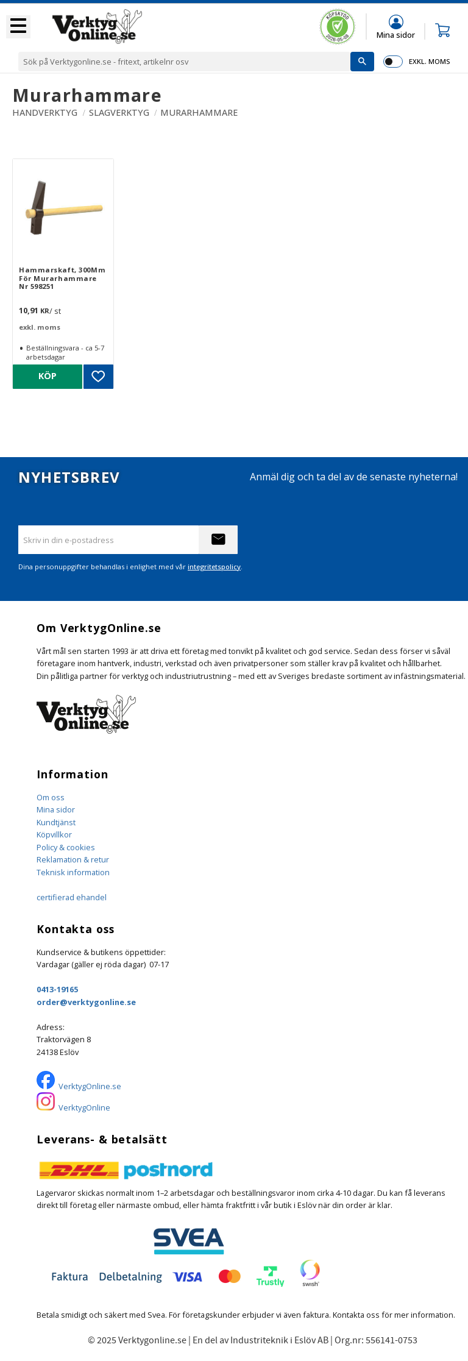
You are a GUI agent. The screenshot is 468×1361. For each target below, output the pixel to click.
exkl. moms (429, 61)
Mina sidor (56, 809)
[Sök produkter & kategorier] (184, 61)
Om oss (51, 797)
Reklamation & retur (73, 859)
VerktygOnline (84, 1107)
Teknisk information (73, 872)
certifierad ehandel (72, 897)
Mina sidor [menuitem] (396, 34)
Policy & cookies (66, 847)
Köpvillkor (54, 834)
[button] (18, 26)
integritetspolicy (214, 566)
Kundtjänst (56, 822)
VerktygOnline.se (89, 1086)
